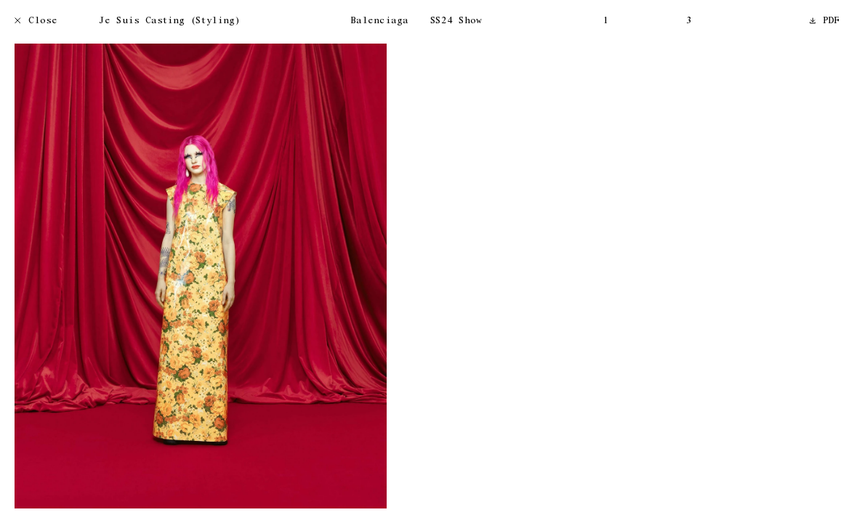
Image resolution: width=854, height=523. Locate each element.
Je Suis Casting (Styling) (169, 21)
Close (36, 21)
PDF (825, 21)
